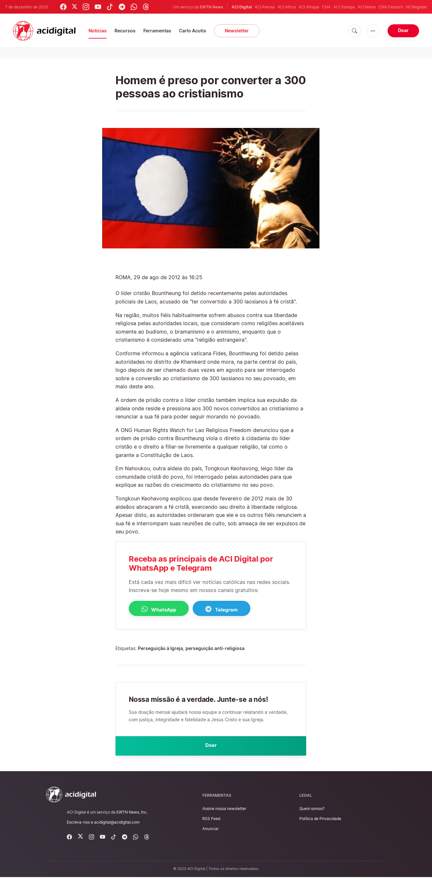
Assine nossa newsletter (224, 810)
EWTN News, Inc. (132, 814)
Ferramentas (157, 30)
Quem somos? (312, 810)
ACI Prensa (265, 7)
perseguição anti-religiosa (215, 648)
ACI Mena (367, 7)
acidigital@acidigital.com (116, 824)
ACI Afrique (309, 7)
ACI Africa (287, 7)
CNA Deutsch (390, 7)
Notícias (98, 30)
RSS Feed (211, 820)
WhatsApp (163, 609)
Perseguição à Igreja (160, 648)
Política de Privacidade (320, 820)
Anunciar (210, 830)
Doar (403, 30)
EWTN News (211, 7)
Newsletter (237, 30)
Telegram (234, 609)
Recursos (125, 30)
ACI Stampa (344, 7)
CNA (326, 7)
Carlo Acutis (192, 30)
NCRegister (416, 7)
